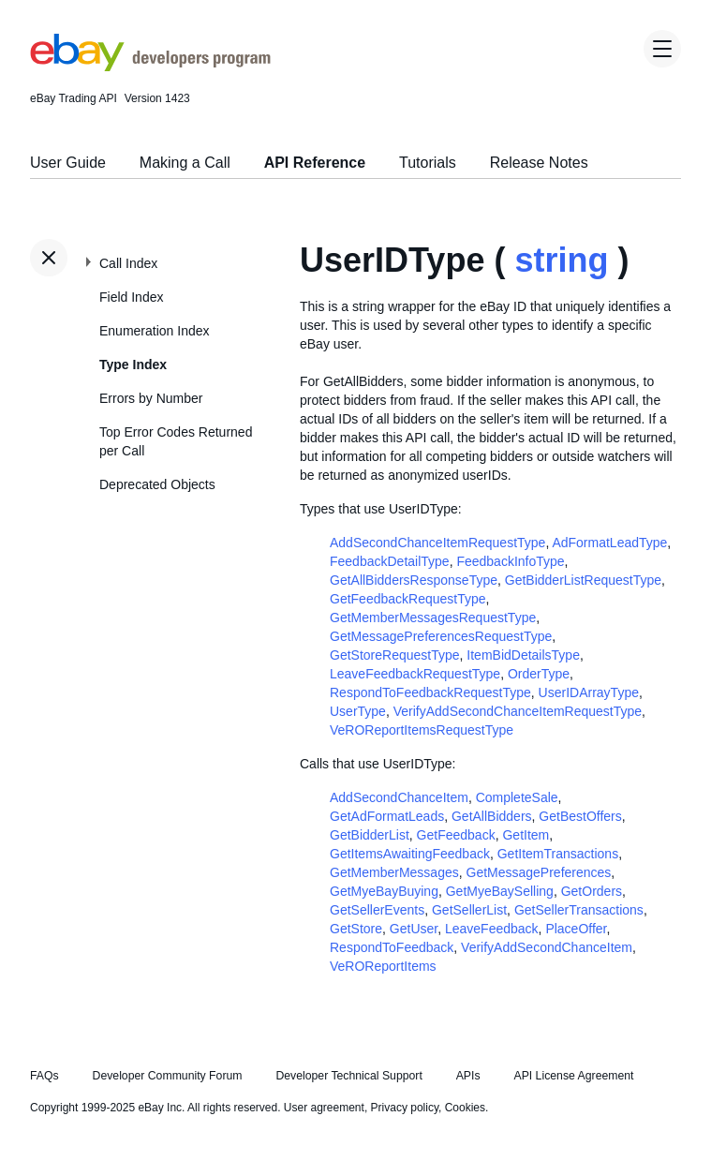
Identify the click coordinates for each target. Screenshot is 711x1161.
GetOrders (591, 891)
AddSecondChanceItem (399, 797)
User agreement (324, 1107)
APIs (468, 1075)
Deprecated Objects (157, 484)
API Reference (315, 163)
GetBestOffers (580, 816)
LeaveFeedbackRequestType (415, 673)
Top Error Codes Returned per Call (175, 441)
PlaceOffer (575, 928)
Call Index (128, 263)
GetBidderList (369, 834)
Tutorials (427, 163)
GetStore (356, 928)
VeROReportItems (383, 966)
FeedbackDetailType (390, 561)
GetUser (413, 928)
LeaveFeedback (492, 928)
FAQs (44, 1075)
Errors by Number (150, 398)
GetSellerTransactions (579, 909)
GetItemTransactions (557, 853)
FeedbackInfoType (510, 561)
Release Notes (539, 163)
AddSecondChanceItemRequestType (437, 542)
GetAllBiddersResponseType (413, 580)
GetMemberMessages (394, 872)
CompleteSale (517, 797)
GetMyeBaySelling (500, 891)
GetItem (525, 834)
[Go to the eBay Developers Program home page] (150, 66)
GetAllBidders (492, 816)
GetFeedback (456, 834)
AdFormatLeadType (609, 542)
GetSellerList (469, 909)
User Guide (68, 163)
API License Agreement (573, 1075)
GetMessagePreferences (539, 872)
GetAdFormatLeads (387, 816)
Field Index (131, 297)
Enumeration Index (154, 330)
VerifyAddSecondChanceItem (546, 947)
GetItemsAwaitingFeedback (410, 853)
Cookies (465, 1107)
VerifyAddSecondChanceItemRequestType (517, 711)
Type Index (133, 364)
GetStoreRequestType (395, 654)
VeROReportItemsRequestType (421, 729)
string (561, 260)
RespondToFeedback (391, 947)
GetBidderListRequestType (583, 580)
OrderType (539, 673)
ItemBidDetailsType (523, 654)
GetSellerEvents (377, 909)
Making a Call (185, 163)
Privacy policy (404, 1107)
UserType (358, 711)
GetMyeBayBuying (384, 891)
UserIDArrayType (589, 692)
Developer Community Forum (168, 1075)
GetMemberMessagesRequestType (433, 617)
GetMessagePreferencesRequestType (441, 636)
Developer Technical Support (348, 1075)
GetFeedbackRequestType (408, 598)
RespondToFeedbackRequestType (430, 692)
